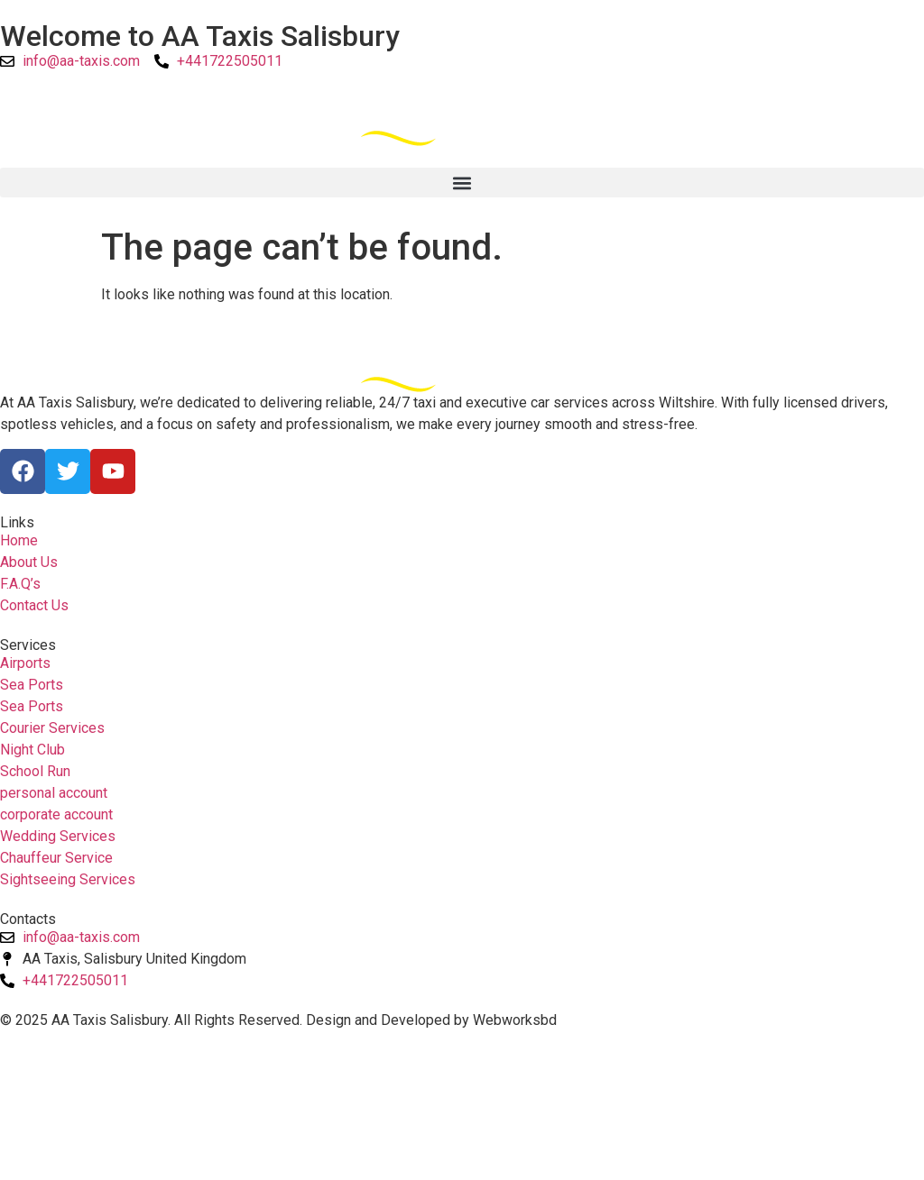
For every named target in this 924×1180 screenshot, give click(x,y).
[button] (462, 182)
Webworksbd (515, 1020)
